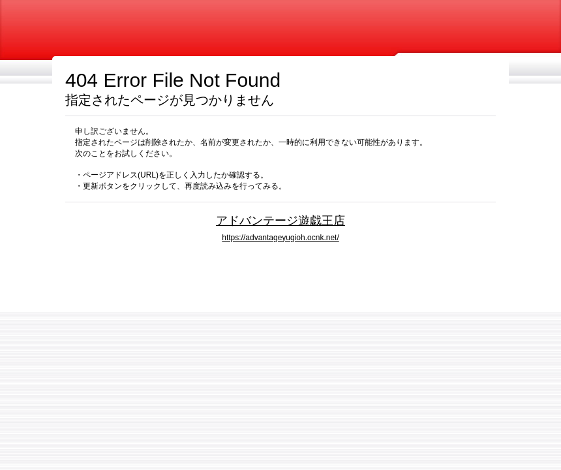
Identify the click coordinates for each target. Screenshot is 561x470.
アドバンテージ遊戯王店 (280, 220)
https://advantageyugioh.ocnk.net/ (280, 237)
